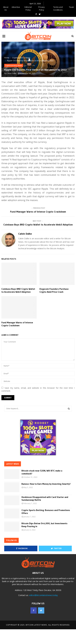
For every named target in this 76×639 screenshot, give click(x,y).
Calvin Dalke (11, 73)
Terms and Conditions (58, 8)
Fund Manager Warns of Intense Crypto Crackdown (38, 211)
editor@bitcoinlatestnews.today (43, 595)
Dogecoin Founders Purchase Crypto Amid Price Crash (54, 290)
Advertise (16, 7)
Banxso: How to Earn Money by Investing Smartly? (46, 483)
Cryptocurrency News (13, 65)
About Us (5, 8)
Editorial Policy (28, 8)
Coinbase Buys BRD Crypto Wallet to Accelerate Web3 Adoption (38, 224)
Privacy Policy (41, 8)
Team (71, 7)
